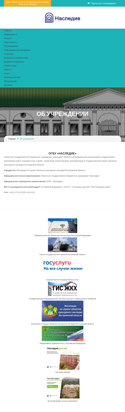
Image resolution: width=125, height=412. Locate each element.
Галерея (8, 38)
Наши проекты (10, 42)
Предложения (10, 81)
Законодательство (12, 77)
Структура (8, 54)
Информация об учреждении (17, 50)
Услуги (7, 73)
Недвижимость (11, 34)
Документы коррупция (14, 61)
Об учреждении (11, 46)
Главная (8, 30)
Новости (8, 69)
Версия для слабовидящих (101, 3)
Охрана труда (10, 65)
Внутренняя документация (16, 57)
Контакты (8, 85)
